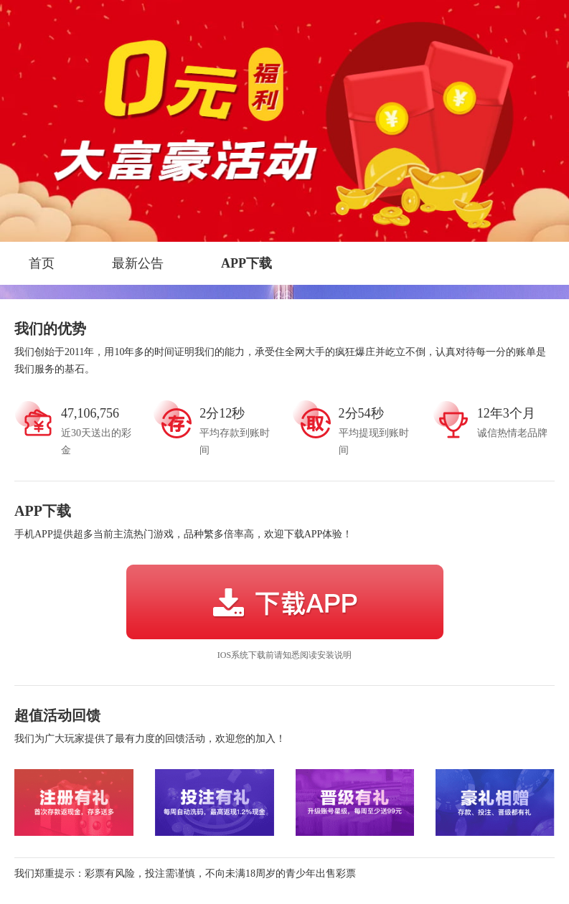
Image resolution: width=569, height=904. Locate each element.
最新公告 (138, 263)
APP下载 (246, 263)
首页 (42, 263)
